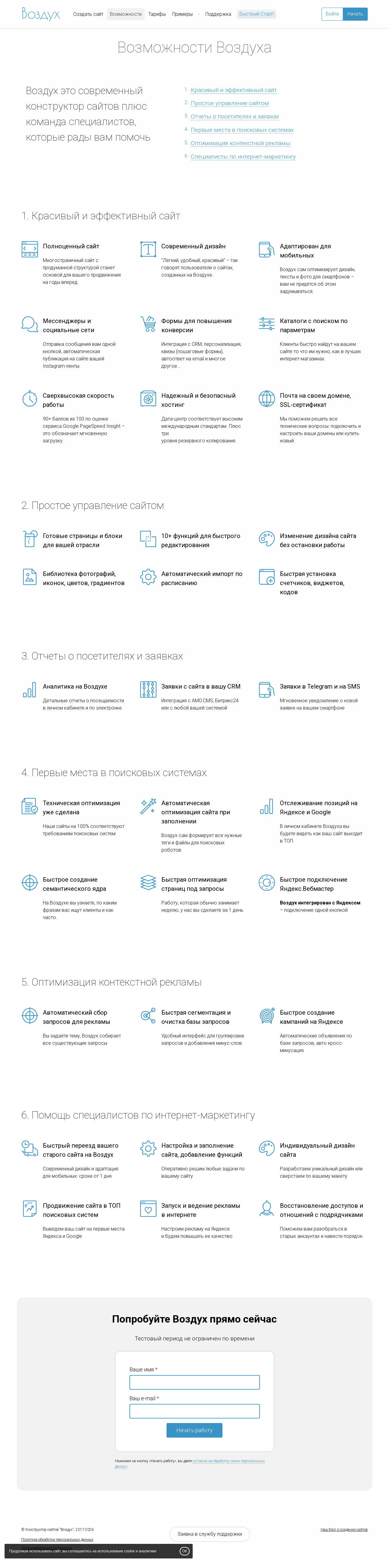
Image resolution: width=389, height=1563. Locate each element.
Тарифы (157, 14)
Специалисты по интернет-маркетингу (243, 156)
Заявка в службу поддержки (209, 1534)
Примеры (182, 14)
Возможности (126, 14)
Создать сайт (88, 14)
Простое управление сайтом (230, 103)
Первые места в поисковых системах (242, 129)
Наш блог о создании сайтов (344, 1529)
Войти (332, 14)
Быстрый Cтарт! (256, 14)
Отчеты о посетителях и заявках (235, 116)
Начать (355, 14)
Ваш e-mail (142, 1398)
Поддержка (218, 14)
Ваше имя (141, 1369)
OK (184, 1551)
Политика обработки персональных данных (57, 1539)
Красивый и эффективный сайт (234, 90)
